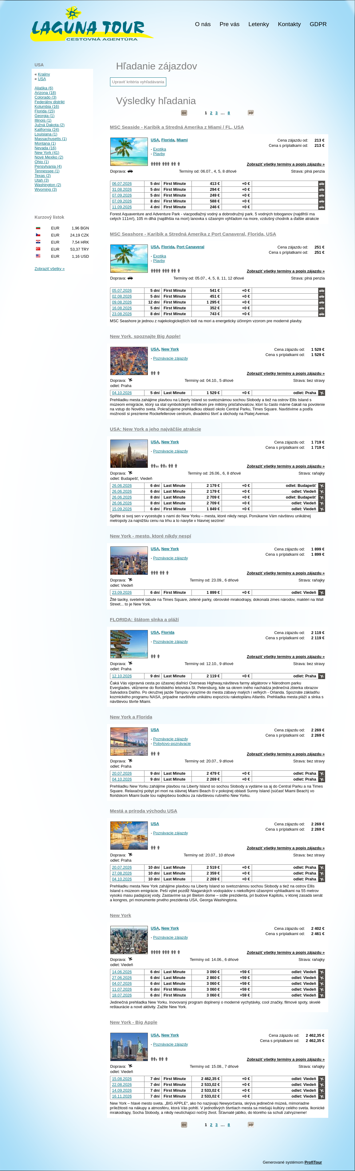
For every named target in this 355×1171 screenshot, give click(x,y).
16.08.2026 (122, 308)
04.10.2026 (122, 392)
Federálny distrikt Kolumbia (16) (50, 104)
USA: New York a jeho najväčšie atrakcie (155, 429)
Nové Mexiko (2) (49, 157)
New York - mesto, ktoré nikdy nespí (150, 536)
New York (170, 349)
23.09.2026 (122, 592)
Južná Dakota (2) (50, 125)
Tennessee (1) (47, 171)
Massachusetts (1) (51, 138)
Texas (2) (43, 175)
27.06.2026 (122, 977)
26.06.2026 (122, 485)
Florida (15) (45, 111)
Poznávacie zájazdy (170, 358)
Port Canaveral (190, 247)
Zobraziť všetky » (50, 268)
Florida (168, 140)
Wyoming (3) (46, 189)
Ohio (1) (42, 161)
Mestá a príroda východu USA (143, 810)
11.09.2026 (122, 207)
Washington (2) (48, 184)
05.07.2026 (122, 290)
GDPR (318, 24)
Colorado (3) (46, 97)
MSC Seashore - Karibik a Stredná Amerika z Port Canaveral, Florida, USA (193, 234)
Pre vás (229, 24)
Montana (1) (45, 143)
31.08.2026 (122, 189)
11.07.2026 (122, 989)
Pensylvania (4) (48, 166)
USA (155, 140)
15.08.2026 (122, 1078)
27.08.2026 (122, 873)
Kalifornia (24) (47, 129)
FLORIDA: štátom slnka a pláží (144, 619)
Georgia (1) (45, 115)
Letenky (258, 24)
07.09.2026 (122, 195)
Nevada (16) (45, 148)
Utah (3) (42, 180)
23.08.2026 (122, 313)
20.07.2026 (122, 773)
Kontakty (289, 24)
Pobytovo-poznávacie (172, 743)
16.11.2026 (122, 1096)
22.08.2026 (122, 1084)
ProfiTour (313, 1162)
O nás (203, 24)
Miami (181, 140)
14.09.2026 (122, 1090)
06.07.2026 (122, 183)
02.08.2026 (122, 296)
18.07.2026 (122, 995)
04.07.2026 (122, 983)
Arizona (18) (45, 92)
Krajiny (44, 74)
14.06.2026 (122, 971)
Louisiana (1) (46, 134)
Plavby (159, 153)
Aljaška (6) (44, 88)
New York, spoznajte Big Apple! (145, 336)
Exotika (159, 149)
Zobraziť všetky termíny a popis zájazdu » (286, 164)
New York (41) (47, 152)
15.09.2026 (122, 509)
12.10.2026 (122, 676)
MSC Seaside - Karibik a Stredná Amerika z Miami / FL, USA (177, 127)
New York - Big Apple (133, 1022)
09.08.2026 (122, 302)
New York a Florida (131, 716)
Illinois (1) (43, 120)
